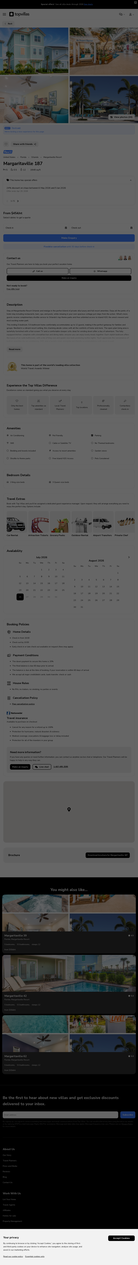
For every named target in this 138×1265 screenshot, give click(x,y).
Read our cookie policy (13, 1256)
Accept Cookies (121, 1238)
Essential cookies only (34, 1256)
